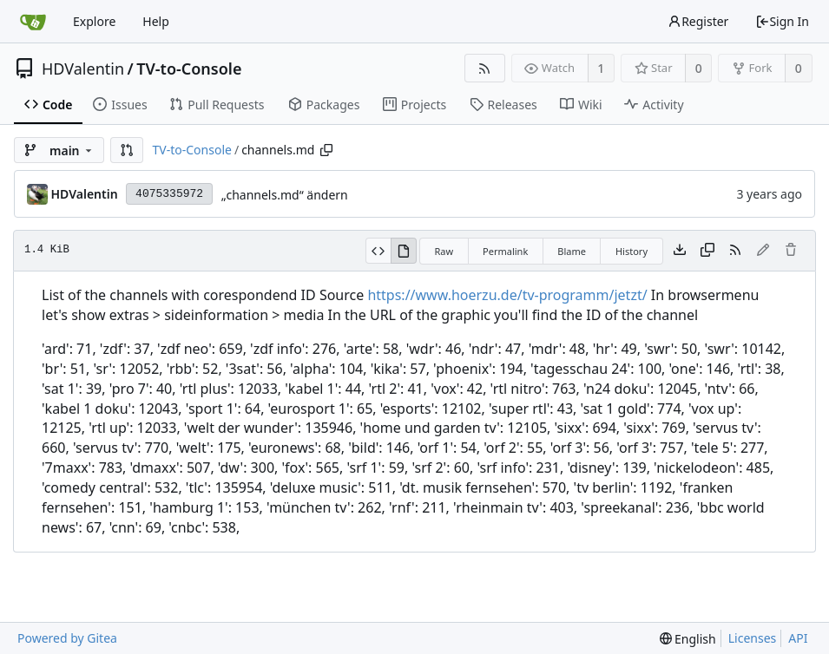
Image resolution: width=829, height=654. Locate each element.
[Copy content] (707, 250)
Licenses (752, 638)
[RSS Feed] (484, 68)
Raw (443, 251)
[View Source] (378, 251)
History (631, 251)
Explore (94, 21)
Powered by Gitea (67, 638)
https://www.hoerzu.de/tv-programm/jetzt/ (507, 294)
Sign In (782, 21)
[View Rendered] (404, 251)
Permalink (505, 251)
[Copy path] (326, 150)
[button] (126, 150)
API (797, 638)
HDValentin (83, 68)
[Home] (33, 21)
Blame (571, 251)
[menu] (688, 639)
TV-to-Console (188, 68)
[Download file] (680, 250)
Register (698, 21)
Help (155, 21)
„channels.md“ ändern (284, 194)
